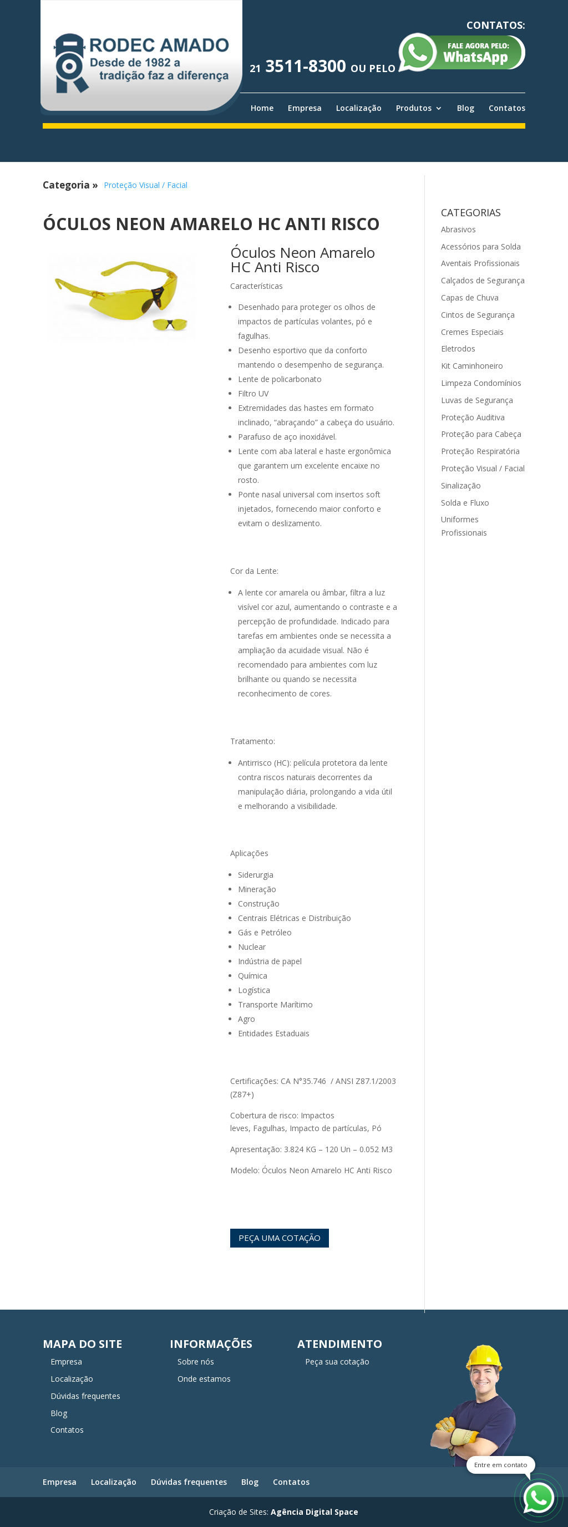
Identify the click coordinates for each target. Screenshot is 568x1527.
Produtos (414, 108)
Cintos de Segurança (478, 314)
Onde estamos (204, 1378)
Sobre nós (196, 1361)
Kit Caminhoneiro (472, 365)
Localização (359, 108)
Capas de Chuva (470, 297)
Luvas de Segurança (477, 400)
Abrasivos (458, 229)
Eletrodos (458, 348)
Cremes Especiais (472, 332)
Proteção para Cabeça (481, 434)
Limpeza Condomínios (481, 383)
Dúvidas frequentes (85, 1396)
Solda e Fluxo (465, 502)
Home (262, 108)
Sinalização (461, 485)
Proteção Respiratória (480, 451)
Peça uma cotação (280, 1237)
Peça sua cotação (337, 1361)
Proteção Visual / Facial (145, 185)
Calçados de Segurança (483, 280)
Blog (465, 108)
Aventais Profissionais (480, 263)
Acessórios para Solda (481, 246)
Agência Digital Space (314, 1511)
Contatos (507, 108)
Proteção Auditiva (473, 417)
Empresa (305, 108)
